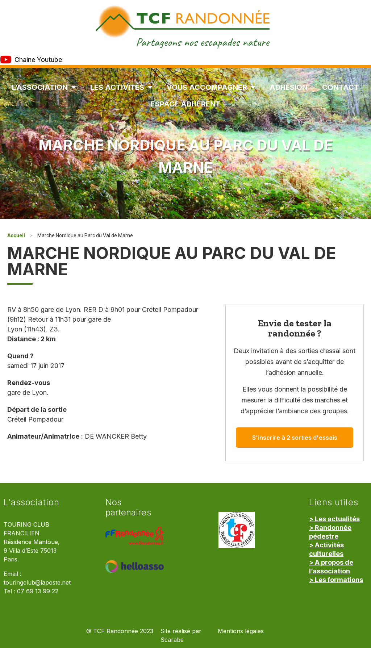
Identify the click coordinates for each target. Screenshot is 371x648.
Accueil (16, 235)
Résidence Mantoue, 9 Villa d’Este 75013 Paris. (32, 551)
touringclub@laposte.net (37, 582)
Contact (340, 87)
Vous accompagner (211, 87)
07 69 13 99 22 (37, 591)
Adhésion (289, 87)
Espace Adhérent (186, 104)
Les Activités (121, 87)
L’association (44, 87)
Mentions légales (241, 631)
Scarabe (172, 639)
